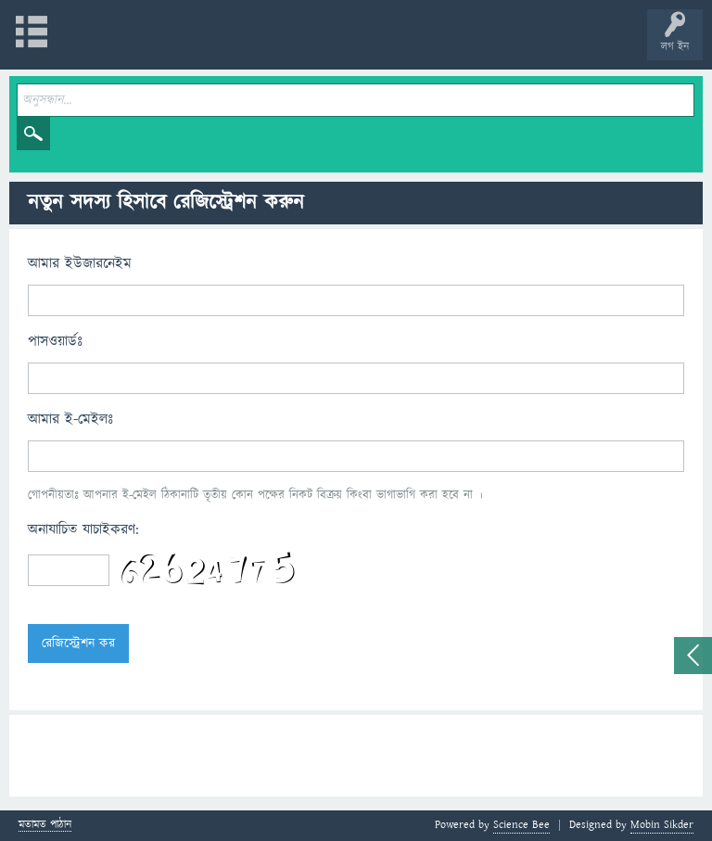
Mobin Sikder (661, 825)
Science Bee (521, 825)
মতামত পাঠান (45, 826)
